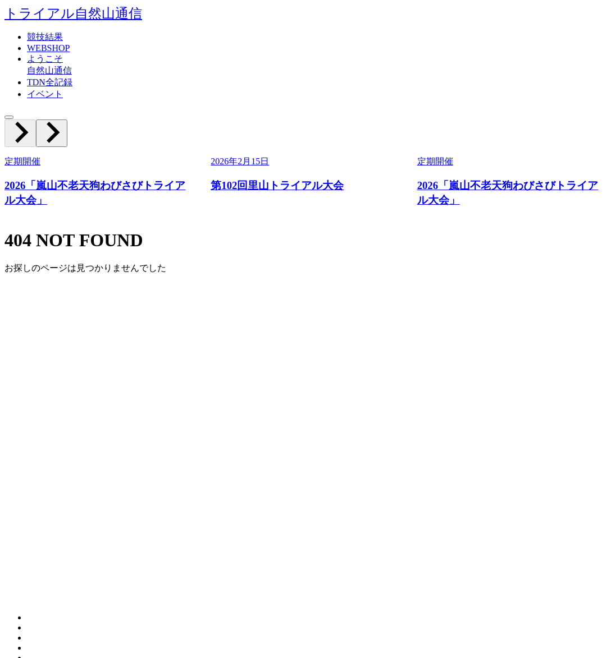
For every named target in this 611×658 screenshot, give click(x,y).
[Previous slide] (20, 133)
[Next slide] (51, 133)
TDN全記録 (49, 82)
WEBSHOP (48, 48)
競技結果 (45, 37)
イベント (45, 94)
